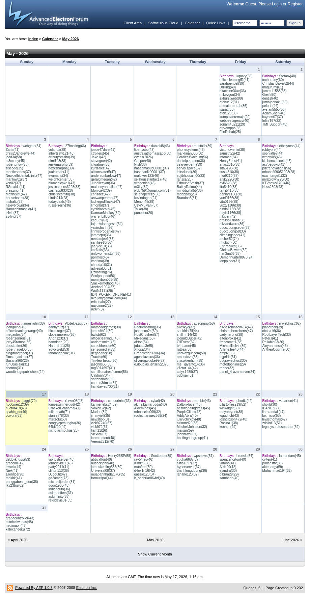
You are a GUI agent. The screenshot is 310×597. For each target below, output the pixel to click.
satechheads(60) (103, 346)
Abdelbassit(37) (76, 323)
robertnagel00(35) (19, 349)
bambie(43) (202, 401)
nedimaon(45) (16, 525)
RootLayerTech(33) (276, 334)
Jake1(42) (98, 157)
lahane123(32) (188, 474)
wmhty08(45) (272, 157)
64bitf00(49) (57, 427)
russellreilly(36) (60, 205)
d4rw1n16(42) (144, 470)
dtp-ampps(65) (231, 128)
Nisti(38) (140, 164)
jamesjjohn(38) (34, 323)
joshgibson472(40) (233, 419)
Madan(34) (99, 412)
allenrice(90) (15, 474)
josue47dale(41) (103, 150)
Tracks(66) (99, 357)
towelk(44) (13, 467)
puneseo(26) (143, 213)
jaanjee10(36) (101, 246)
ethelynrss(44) (289, 146)
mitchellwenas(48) (19, 522)
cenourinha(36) (119, 401)
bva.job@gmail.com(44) (109, 298)
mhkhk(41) (14, 478)
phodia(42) (244, 401)
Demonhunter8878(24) (237, 257)
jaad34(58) (14, 157)
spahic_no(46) (16, 412)
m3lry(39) (141, 187)
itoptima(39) (100, 261)
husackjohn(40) (102, 463)
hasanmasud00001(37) (151, 168)
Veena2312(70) (102, 441)
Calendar (192, 23)
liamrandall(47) (273, 412)
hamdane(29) (58, 342)
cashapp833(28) (61, 190)
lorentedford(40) (103, 438)
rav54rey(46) (143, 459)
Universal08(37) (103, 470)
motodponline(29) (233, 364)
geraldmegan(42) (104, 179)
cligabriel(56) (100, 164)
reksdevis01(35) (61, 500)
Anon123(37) (58, 338)
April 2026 (19, 540)
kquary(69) (244, 76)
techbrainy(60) (273, 80)
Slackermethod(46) (105, 283)
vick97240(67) (101, 423)
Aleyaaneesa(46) (275, 346)
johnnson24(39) (146, 331)
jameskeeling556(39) (106, 467)
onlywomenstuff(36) (105, 253)
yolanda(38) (57, 150)
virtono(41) (228, 463)
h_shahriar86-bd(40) (149, 478)
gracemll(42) (15, 463)
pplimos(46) (100, 257)
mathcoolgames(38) (106, 327)
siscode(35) (14, 168)
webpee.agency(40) (234, 121)
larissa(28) (185, 179)
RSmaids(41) (15, 187)
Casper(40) (142, 161)
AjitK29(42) (228, 467)
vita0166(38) (229, 201)
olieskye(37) (186, 327)
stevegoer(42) (101, 161)
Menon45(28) (144, 201)
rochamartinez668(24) (150, 415)
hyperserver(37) (189, 467)
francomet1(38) (231, 342)
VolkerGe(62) (101, 408)
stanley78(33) (59, 415)
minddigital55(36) (190, 190)
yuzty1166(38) (230, 205)
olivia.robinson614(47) (236, 327)
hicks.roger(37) (60, 331)
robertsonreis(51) (18, 338)
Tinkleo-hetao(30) (104, 360)
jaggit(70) (30, 401)
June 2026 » (292, 540)
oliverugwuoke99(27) (150, 360)
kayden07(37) (272, 117)
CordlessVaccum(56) (192, 157)
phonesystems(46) (190, 150)
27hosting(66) (75, 146)
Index (33, 39)
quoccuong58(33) (233, 231)
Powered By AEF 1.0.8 (34, 588)
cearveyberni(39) (189, 164)
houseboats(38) (17, 198)
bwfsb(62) (98, 334)
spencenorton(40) (233, 459)
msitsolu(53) (58, 419)
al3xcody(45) (15, 161)
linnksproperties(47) (106, 231)
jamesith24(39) (102, 331)
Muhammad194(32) (276, 470)
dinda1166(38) (231, 209)
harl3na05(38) (230, 253)
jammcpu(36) (101, 235)
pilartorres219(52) (233, 404)
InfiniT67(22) (271, 121)
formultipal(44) (102, 478)
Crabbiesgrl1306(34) (149, 353)
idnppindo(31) (230, 261)
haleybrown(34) (17, 205)
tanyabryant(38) (231, 412)
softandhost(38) (103, 379)
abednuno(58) (204, 323)
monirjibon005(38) (104, 279)
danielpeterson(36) (191, 161)
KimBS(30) (142, 463)
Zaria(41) (13, 150)
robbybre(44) (271, 150)
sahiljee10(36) (101, 242)
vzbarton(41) (288, 401)
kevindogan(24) (146, 198)
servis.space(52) (189, 168)
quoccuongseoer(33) (235, 227)
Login (277, 4)
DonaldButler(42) (189, 338)
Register (295, 4)
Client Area (132, 23)
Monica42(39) (101, 190)
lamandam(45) (290, 456)
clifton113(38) (59, 470)
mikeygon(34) (230, 95)
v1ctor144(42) (187, 368)
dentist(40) (270, 98)
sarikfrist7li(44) (188, 331)
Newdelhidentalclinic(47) (24, 176)
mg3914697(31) (103, 368)
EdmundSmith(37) (190, 183)
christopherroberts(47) (236, 331)
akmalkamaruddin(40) (150, 404)
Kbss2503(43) (272, 187)
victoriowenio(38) (232, 150)
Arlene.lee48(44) (232, 349)
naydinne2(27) (102, 305)
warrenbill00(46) (103, 216)
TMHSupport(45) (274, 124)
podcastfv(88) (272, 463)
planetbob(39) (272, 327)
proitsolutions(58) (233, 220)
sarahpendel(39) (232, 83)
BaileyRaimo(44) (189, 187)
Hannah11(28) (59, 346)
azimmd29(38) (187, 423)
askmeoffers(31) (61, 493)
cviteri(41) (269, 459)
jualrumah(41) (59, 172)
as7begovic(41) (273, 164)
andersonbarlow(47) (106, 176)
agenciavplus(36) (147, 357)
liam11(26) (99, 430)
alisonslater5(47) (103, 172)
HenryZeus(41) (231, 161)
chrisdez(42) (100, 194)
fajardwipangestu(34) (106, 224)
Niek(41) (12, 470)
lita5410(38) (228, 187)
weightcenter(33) (61, 179)
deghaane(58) (101, 353)
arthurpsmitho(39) (62, 157)
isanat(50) (227, 109)
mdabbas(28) (187, 194)
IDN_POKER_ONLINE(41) (111, 294)
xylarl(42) (158, 401)
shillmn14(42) (187, 334)
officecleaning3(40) (105, 338)
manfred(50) (143, 467)
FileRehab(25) (230, 132)
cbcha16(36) (271, 331)
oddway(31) (185, 375)
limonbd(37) (100, 205)
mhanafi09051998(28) (278, 172)
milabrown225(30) (275, 179)
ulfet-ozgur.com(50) (191, 353)
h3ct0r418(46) (16, 408)
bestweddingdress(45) (193, 408)
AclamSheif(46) (273, 113)
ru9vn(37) (98, 309)
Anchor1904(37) (103, 287)
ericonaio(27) (101, 302)
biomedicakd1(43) (62, 183)
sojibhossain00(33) (191, 176)
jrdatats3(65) (143, 346)
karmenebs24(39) (104, 404)
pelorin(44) (270, 106)
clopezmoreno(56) (62, 334)
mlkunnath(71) (59, 412)
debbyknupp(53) (18, 459)
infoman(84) (228, 157)
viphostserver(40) (62, 459)
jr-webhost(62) (290, 323)
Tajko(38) (141, 209)
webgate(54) (32, 146)
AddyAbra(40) (187, 415)
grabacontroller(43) (20, 518)
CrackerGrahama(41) (64, 408)
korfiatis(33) (100, 250)
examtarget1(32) (274, 176)
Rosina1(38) (229, 423)
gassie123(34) (145, 474)
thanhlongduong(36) (192, 470)
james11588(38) (274, 91)
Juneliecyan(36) (103, 183)
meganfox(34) (16, 334)
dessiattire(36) (16, 346)
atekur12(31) (229, 102)
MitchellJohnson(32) (192, 427)
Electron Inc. (86, 588)
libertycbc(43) (144, 150)
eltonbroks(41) (230, 338)
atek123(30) (228, 113)
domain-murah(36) (233, 106)
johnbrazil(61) (187, 434)
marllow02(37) (16, 179)
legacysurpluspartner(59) (281, 427)
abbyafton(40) (101, 459)
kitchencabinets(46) (276, 161)
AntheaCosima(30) (276, 349)
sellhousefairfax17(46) (150, 179)
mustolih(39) (203, 146)
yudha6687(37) (188, 459)
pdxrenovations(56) (276, 168)
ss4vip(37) (13, 216)
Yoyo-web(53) (59, 349)
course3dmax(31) (104, 383)
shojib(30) (269, 404)
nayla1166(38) (230, 213)
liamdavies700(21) (105, 386)
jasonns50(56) (101, 364)
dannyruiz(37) (59, 327)
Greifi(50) (269, 95)
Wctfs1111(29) (102, 291)
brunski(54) (244, 456)
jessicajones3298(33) (65, 187)
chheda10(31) (101, 265)
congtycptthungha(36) (65, 423)
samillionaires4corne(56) (109, 372)
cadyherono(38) (231, 334)
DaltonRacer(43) (189, 404)
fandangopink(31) (62, 353)
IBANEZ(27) (271, 408)
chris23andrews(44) (20, 153)
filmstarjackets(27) (19, 357)
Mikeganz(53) (144, 338)
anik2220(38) (229, 179)
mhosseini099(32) (147, 412)
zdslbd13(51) (272, 423)
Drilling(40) (228, 87)
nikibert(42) (228, 216)
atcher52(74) (229, 239)
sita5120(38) (229, 168)
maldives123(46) (146, 176)
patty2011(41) (59, 467)
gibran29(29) (229, 474)
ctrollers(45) (100, 153)
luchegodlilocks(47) (105, 201)
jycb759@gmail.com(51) (152, 190)
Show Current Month (155, 554)
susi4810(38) (229, 172)
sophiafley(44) (272, 153)
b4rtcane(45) (186, 346)
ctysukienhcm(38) (190, 360)
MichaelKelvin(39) (233, 346)
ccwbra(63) (14, 415)
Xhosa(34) (142, 349)
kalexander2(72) (18, 529)
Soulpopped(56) (103, 276)
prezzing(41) (15, 190)
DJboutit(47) (58, 474)
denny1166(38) (231, 194)
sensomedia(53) (103, 349)
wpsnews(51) (204, 456)
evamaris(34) (58, 176)
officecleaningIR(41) (235, 80)
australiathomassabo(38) (152, 153)
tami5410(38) (229, 190)
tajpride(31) (228, 357)
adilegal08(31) (101, 268)
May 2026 (70, 39)
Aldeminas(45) (145, 408)
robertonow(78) (17, 164)
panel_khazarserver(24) (237, 372)
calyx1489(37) (187, 372)
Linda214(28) (58, 198)
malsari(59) (185, 430)
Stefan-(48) (287, 76)
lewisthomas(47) (274, 419)
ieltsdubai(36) (187, 172)
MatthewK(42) (16, 194)
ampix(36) (227, 353)
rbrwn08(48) (74, 401)
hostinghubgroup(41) (192, 438)
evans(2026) (143, 157)
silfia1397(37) (187, 463)
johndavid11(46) (61, 463)
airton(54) (141, 342)
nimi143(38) (57, 161)
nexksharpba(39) (61, 168)
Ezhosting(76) (101, 272)
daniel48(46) (160, 146)
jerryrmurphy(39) (61, 164)
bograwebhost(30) (233, 360)
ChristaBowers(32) (234, 250)
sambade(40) (229, 478)
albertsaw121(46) (62, 153)
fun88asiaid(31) (17, 364)
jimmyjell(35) (100, 415)
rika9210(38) (229, 176)
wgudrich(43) (229, 415)
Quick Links (215, 23)
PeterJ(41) (270, 338)
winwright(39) (229, 408)
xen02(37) (13, 183)
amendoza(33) (187, 357)
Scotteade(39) (161, 456)
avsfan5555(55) (274, 109)
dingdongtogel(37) (19, 353)
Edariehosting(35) (147, 327)
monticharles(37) (18, 172)
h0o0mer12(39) (17, 404)
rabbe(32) (227, 368)
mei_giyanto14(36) (191, 364)
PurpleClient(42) (189, 412)
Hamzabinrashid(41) (21, 209)
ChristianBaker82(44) (278, 83)
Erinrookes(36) (231, 246)
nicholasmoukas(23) (64, 430)
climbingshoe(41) (232, 235)
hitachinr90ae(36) (233, 91)
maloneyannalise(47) (106, 187)
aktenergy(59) (272, 467)
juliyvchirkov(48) (189, 419)
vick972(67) (100, 427)
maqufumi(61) (272, 87)
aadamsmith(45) (103, 342)
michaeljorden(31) (62, 482)
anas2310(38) (230, 164)
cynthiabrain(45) (103, 209)
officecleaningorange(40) (24, 331)
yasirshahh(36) (102, 227)
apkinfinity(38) (59, 496)
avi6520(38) (228, 183)
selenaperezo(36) (147, 194)
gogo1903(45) (59, 485)
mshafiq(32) (15, 201)
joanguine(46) (16, 327)
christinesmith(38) (62, 194)
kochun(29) (228, 427)
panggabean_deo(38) (22, 482)
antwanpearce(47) (104, 198)
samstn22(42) (230, 153)
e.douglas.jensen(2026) (152, 364)
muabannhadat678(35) (108, 474)
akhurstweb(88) (231, 98)
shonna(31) (14, 368)
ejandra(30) (228, 470)
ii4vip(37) (13, 213)
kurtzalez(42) (101, 168)
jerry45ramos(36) (18, 342)
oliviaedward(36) (232, 224)
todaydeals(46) (60, 201)
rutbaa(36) (184, 349)
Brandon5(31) (187, 198)
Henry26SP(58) (119, 456)
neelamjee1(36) (103, 239)
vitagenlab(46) (145, 183)
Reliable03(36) (273, 342)
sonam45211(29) (232, 124)
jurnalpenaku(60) (274, 102)
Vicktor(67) (99, 434)
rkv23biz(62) (15, 485)
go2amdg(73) (58, 478)
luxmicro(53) (271, 415)
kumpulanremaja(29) (235, 117)
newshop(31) (101, 419)
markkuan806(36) (190, 153)
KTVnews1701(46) (276, 183)
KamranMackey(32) (105, 213)
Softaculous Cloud (163, 23)
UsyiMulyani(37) (146, 205)
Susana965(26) (17, 360)
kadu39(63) (99, 220)
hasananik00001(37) (149, 172)
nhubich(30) (228, 242)
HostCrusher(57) (146, 334)
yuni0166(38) (229, 198)
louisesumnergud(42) (64, 404)
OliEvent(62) (186, 342)
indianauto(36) (59, 489)
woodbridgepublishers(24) (25, 372)
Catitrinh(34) (100, 375)
